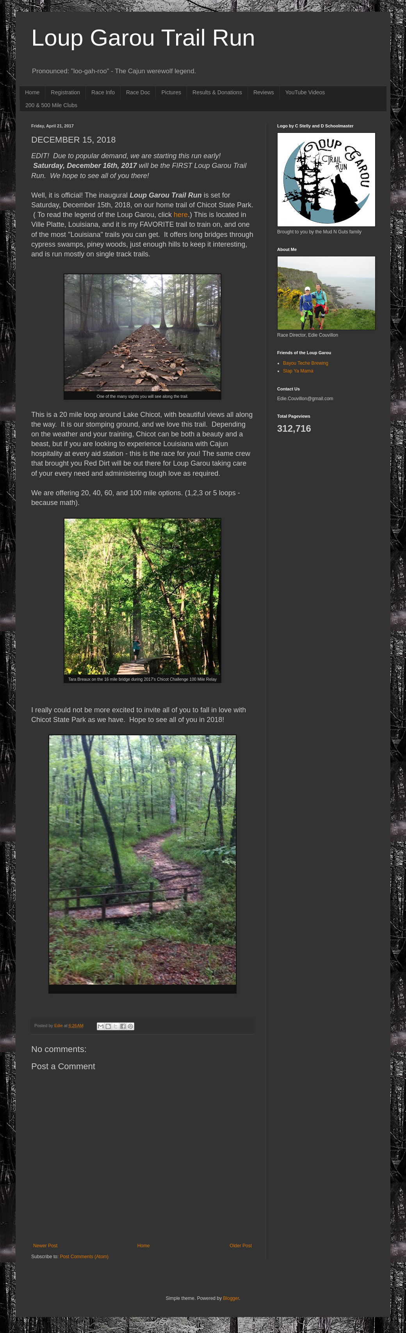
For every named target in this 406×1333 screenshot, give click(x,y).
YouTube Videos (305, 92)
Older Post (241, 1245)
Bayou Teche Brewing (305, 363)
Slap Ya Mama (298, 371)
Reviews (263, 92)
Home (32, 92)
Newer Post (45, 1245)
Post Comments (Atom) (84, 1256)
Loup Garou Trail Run (143, 38)
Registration (65, 92)
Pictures (171, 92)
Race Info (103, 92)
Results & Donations (217, 92)
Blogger (231, 1298)
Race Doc (138, 92)
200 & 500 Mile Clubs (51, 105)
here (181, 215)
